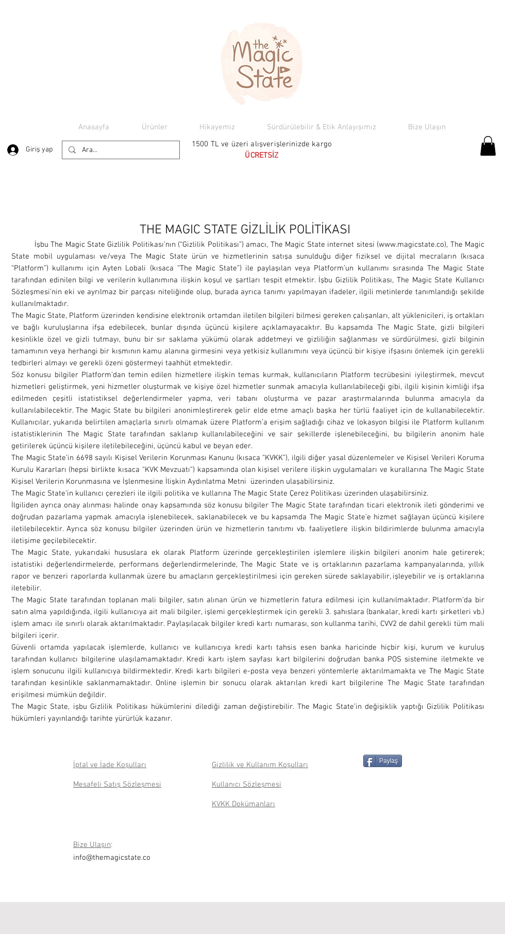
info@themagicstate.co (111, 857)
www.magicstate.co (411, 244)
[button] (488, 146)
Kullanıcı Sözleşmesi (246, 784)
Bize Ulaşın (92, 845)
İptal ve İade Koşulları (109, 765)
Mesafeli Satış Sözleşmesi (117, 784)
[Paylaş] (382, 761)
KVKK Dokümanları (243, 804)
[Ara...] (120, 150)
